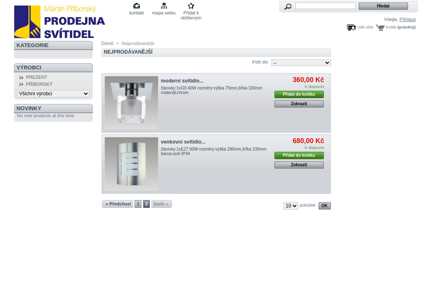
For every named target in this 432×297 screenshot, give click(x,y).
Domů (107, 43)
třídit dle (260, 61)
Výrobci (29, 67)
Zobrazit (299, 103)
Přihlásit (407, 19)
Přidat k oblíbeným (191, 13)
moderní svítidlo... (182, 81)
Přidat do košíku (299, 94)
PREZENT (36, 77)
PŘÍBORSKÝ (39, 84)
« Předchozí (118, 203)
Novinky (29, 108)
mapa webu (164, 12)
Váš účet (365, 27)
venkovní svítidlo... (183, 142)
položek (308, 205)
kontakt (136, 12)
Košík (391, 27)
